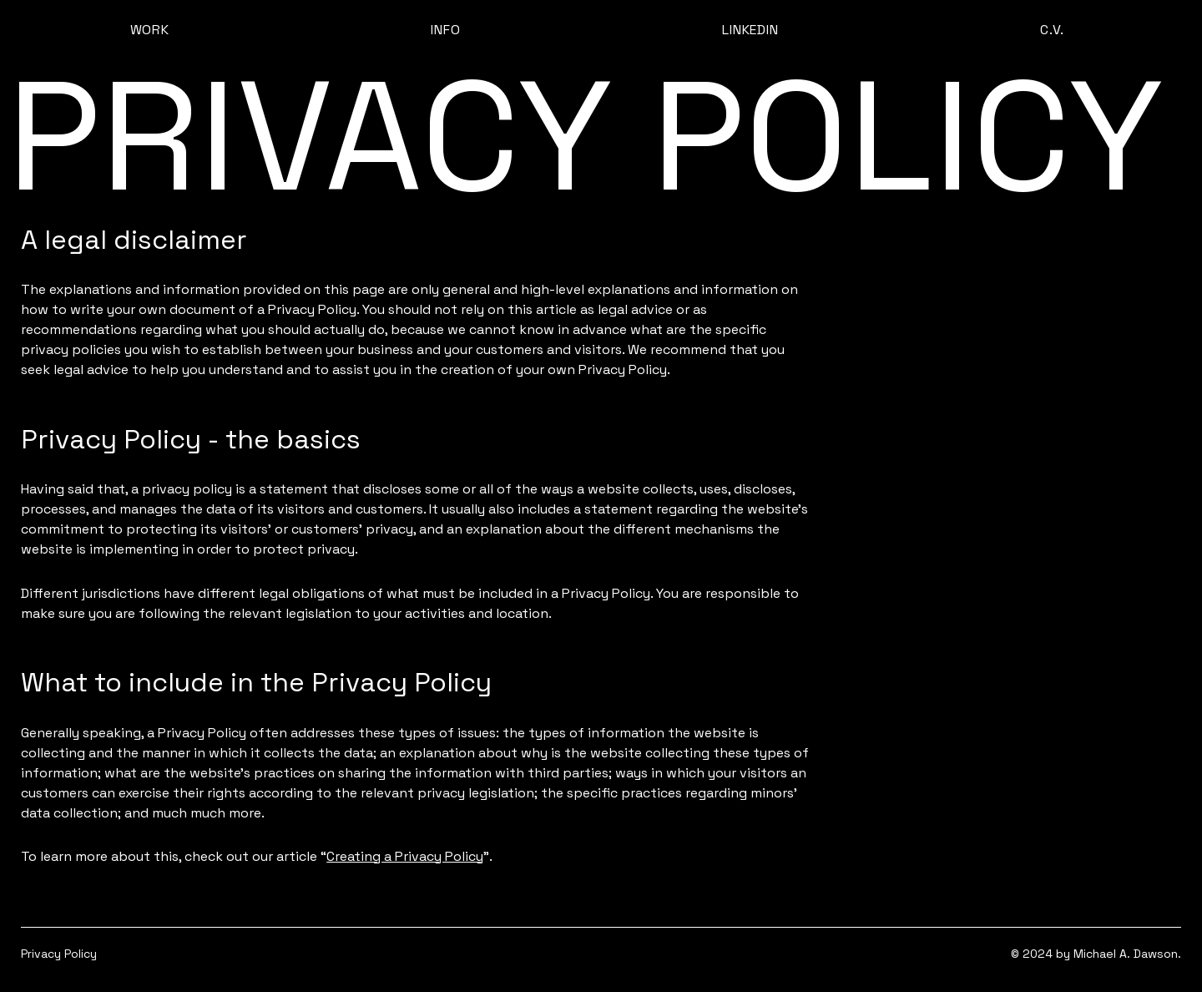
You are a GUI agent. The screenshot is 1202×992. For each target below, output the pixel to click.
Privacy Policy (59, 953)
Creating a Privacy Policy (404, 856)
